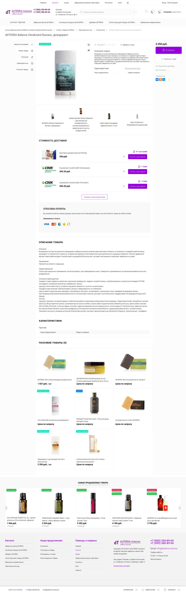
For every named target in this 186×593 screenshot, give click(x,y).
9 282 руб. (93, 524)
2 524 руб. (58, 524)
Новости (78, 570)
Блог (120, 3)
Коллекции (44, 546)
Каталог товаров (17, 22)
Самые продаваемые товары (93, 483)
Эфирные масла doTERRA (14, 546)
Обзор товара (26, 51)
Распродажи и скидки (48, 554)
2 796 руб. (152, 523)
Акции (66, 3)
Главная (43, 3)
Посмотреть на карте (122, 566)
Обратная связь (13, 590)
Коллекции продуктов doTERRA (16, 550)
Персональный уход (12, 566)
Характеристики (25, 63)
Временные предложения (14, 562)
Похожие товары (24, 70)
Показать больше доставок (94, 197)
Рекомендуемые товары (49, 558)
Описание (27, 57)
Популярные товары (47, 550)
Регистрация (173, 3)
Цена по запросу (94, 385)
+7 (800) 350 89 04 (33, 590)
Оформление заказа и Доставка (86, 3)
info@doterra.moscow (167, 548)
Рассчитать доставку (165, 66)
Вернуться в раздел (23, 44)
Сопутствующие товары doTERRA (17, 558)
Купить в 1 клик (168, 59)
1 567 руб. (55, 385)
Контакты (109, 3)
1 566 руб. (23, 524)
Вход (164, 3)
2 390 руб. (55, 465)
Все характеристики (132, 68)
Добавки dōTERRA (11, 554)
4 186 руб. (128, 524)
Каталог (55, 3)
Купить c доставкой (137, 157)
